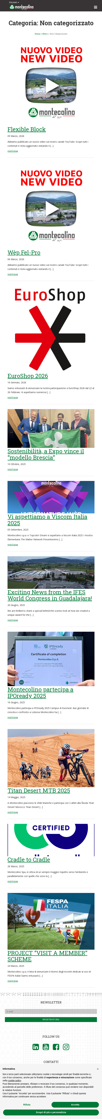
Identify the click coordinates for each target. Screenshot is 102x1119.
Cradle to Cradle (29, 859)
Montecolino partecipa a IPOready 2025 (40, 692)
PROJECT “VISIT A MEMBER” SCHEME (47, 956)
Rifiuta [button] (26, 1104)
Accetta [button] (75, 1104)
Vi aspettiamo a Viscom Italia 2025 (47, 520)
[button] (97, 1069)
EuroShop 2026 (28, 375)
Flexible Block (27, 129)
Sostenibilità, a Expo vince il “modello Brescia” (46, 454)
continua (13, 151)
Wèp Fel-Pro (24, 252)
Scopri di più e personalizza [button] (51, 1112)
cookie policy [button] (14, 1080)
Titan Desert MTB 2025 (39, 790)
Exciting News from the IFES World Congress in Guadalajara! (50, 595)
